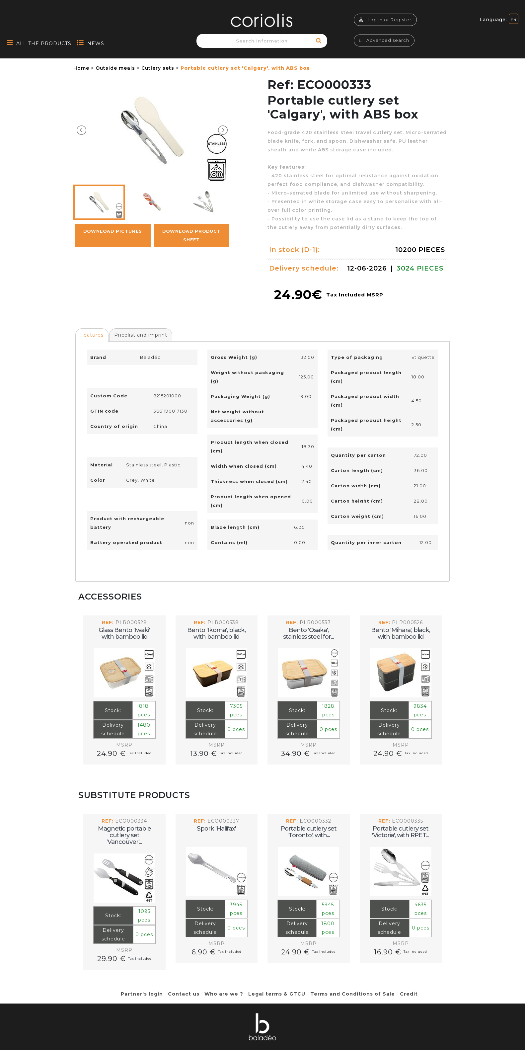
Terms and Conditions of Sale (352, 994)
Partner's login (142, 994)
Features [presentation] (92, 335)
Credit (409, 994)
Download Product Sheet (191, 235)
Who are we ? (223, 994)
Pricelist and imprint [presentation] (140, 335)
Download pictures (112, 231)
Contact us (183, 994)
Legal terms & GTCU (276, 994)
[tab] (92, 335)
